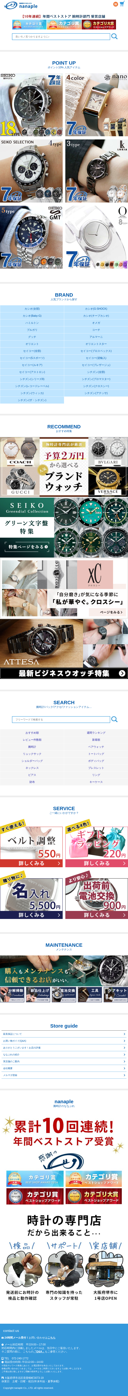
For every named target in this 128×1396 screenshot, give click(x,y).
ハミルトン (32, 322)
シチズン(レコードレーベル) (32, 386)
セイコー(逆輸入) (96, 358)
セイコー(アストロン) (32, 372)
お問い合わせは (29, 1337)
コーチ (96, 329)
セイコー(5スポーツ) (32, 358)
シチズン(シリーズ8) (32, 379)
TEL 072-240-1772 (16, 1358)
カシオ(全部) (32, 308)
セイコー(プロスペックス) (96, 351)
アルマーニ (96, 336)
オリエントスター (96, 343)
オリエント (32, 343)
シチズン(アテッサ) (96, 393)
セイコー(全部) (32, 351)
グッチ (32, 336)
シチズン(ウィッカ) (32, 393)
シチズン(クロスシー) (96, 386)
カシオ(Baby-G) (32, 315)
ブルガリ (32, 329)
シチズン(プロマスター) (96, 379)
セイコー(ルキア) (32, 365)
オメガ (96, 322)
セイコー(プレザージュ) (96, 365)
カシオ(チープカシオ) (96, 315)
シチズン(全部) (96, 372)
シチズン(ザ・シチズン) (32, 400)
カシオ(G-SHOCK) (96, 308)
